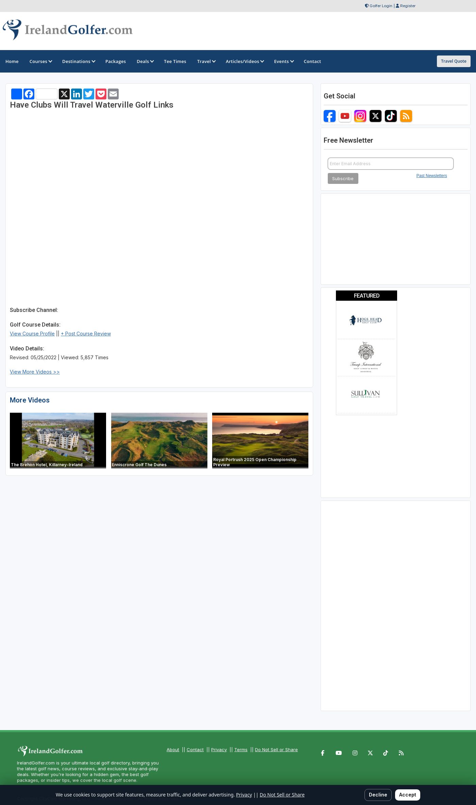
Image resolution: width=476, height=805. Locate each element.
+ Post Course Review (86, 333)
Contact (195, 749)
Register (407, 5)
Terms (241, 749)
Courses (40, 61)
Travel (206, 61)
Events (283, 61)
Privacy (219, 749)
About (173, 749)
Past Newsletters (432, 175)
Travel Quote (453, 61)
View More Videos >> (35, 372)
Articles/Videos (244, 61)
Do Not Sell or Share (276, 749)
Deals (145, 61)
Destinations (78, 61)
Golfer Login (381, 5)
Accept (407, 795)
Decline (378, 795)
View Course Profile (32, 333)
